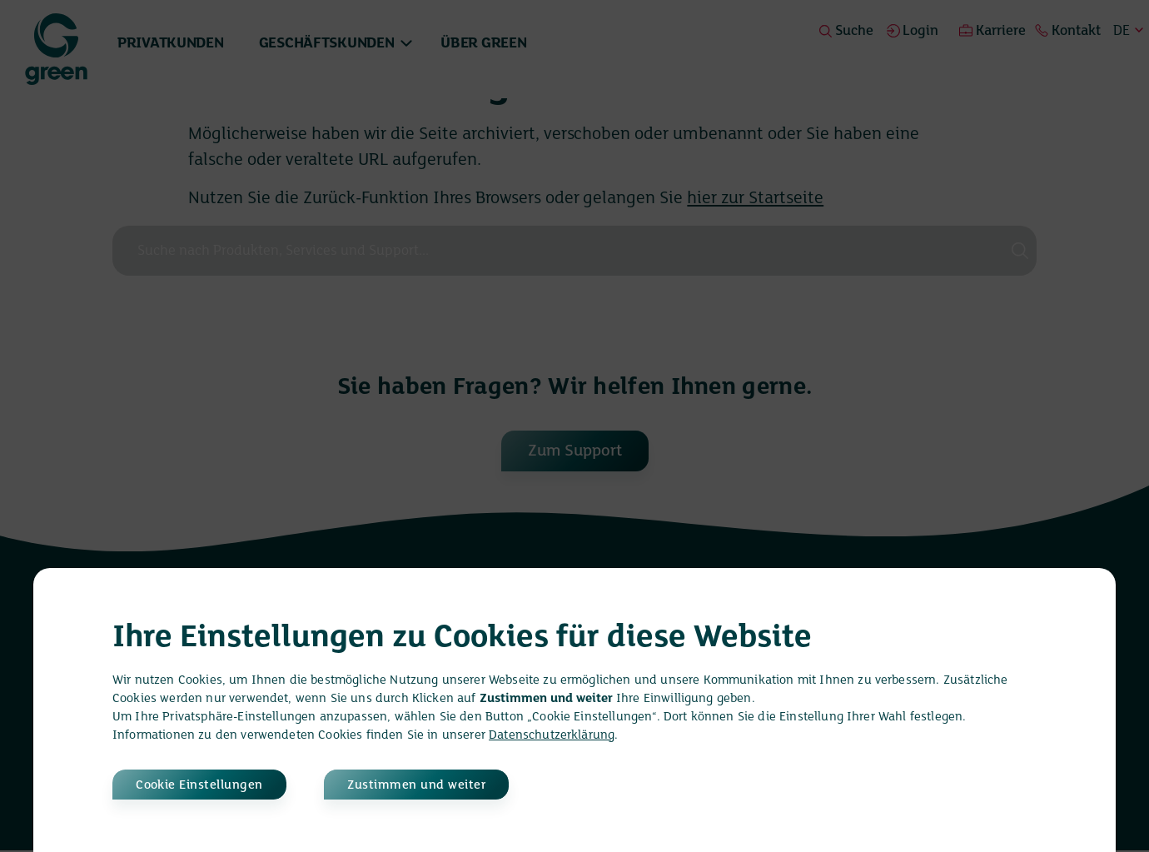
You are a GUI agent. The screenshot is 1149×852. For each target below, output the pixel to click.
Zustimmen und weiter (435, 784)
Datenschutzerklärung (551, 733)
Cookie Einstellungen (202, 784)
